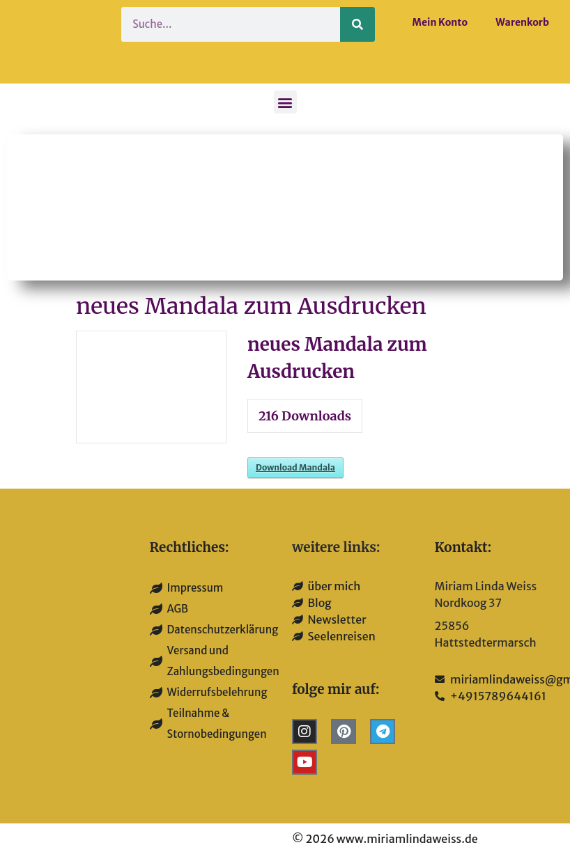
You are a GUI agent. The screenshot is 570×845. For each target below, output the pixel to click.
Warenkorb (522, 22)
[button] (285, 101)
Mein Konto (440, 22)
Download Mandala (295, 467)
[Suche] (357, 24)
